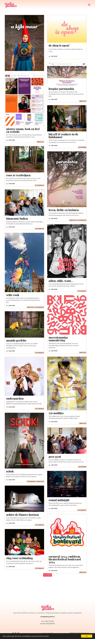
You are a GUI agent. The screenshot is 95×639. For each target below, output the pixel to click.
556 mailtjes (56, 413)
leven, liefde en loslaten (64, 210)
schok (10, 471)
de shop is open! (59, 45)
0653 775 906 (49, 621)
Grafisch (73, 220)
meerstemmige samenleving (58, 339)
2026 (72, 633)
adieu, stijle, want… (61, 281)
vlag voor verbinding (19, 558)
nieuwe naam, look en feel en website (23, 130)
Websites (83, 101)
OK (87, 636)
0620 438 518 (50, 624)
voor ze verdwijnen (18, 175)
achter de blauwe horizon (22, 514)
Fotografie (39, 185)
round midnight (59, 500)
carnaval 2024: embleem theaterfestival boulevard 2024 (65, 559)
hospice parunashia (61, 89)
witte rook (12, 295)
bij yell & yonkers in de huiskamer (63, 135)
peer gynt (55, 456)
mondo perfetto (16, 340)
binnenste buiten (17, 218)
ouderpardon (15, 398)
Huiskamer (82, 147)
